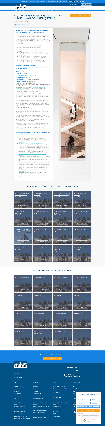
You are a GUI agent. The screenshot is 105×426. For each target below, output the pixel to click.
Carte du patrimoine (57, 397)
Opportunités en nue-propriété (59, 386)
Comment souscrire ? (77, 388)
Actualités (75, 396)
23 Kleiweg (77, 295)
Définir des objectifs (18, 413)
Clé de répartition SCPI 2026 (39, 412)
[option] (72, 104)
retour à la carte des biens (80, 15)
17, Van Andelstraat (40, 277)
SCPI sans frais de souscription (59, 409)
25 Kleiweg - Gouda (80, 229)
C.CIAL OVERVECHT (60, 332)
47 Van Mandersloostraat (22, 277)
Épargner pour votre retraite (19, 411)
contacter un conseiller (52, 358)
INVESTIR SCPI (49, 7)
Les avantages (17, 388)
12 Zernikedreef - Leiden (81, 248)
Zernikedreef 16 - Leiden (41, 211)
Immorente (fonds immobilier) (30, 75)
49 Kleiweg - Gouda (40, 229)
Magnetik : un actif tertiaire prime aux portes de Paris (31, 148)
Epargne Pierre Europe (38, 398)
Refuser (77, 1)
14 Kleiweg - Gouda (40, 248)
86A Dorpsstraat (39, 313)
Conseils (74, 393)
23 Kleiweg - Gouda (21, 248)
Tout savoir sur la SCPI (18, 386)
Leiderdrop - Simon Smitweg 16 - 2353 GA (36, 56)
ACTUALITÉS (72, 7)
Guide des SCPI (76, 406)
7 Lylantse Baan (20, 332)
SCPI (30, 7)
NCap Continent (36, 396)
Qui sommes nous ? (18, 393)
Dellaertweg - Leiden (21, 229)
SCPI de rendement (18, 396)
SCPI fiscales (16, 398)
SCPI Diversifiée (56, 413)
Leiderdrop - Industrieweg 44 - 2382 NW (36, 57)
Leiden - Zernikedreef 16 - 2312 (34, 59)
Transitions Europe (37, 393)
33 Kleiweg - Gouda (60, 229)
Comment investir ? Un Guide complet (41, 420)
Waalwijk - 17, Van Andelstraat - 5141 (35, 52)
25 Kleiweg (57, 295)
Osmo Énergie (36, 391)
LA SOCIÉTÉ (81, 7)
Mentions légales (17, 424)
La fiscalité (16, 391)
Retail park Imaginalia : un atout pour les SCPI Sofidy (30, 143)
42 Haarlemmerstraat (60, 277)
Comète (35, 388)
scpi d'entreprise (31, 101)
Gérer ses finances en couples (39, 417)
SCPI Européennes (57, 406)
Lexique (74, 391)
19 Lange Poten (78, 332)
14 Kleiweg (18, 313)
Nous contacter (76, 398)
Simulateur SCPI (56, 392)
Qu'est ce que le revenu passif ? (39, 410)
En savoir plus (72, 1)
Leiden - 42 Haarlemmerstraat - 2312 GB (36, 60)
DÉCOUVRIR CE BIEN (23, 205)
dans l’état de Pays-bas (36, 36)
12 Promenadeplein (60, 313)
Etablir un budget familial (19, 406)
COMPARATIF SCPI (38, 7)
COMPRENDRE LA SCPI (61, 7)
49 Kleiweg (18, 295)
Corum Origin (36, 386)
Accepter (82, 1)
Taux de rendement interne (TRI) (20, 416)
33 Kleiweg (37, 295)
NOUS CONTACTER (75, 4)
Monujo (74, 386)
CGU (22, 424)
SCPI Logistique (56, 416)
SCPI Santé (55, 411)
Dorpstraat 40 (78, 313)
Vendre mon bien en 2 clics (58, 395)
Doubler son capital (37, 415)
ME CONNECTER (86, 4)
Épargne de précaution (18, 409)
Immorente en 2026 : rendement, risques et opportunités (31, 137)
